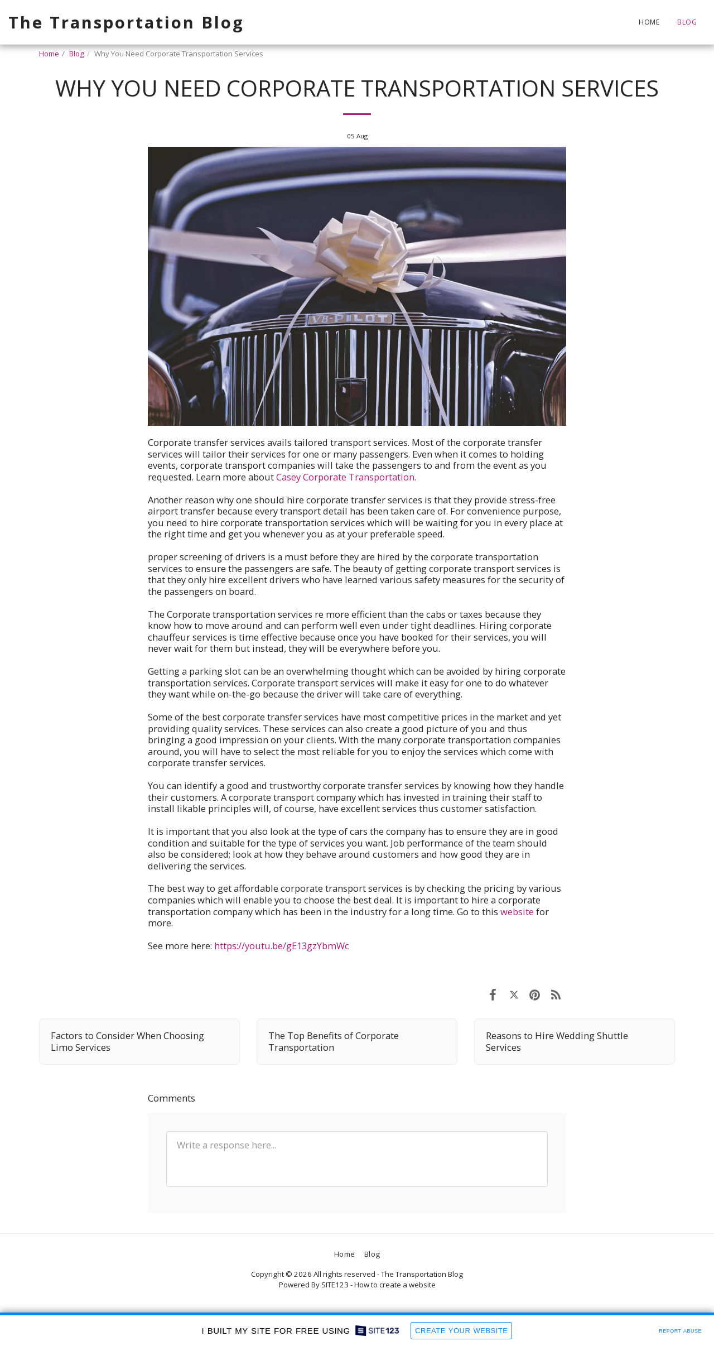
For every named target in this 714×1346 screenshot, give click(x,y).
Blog (76, 54)
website (516, 911)
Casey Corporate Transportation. (346, 476)
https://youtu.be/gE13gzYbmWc (281, 945)
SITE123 (335, 1285)
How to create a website (395, 1285)
